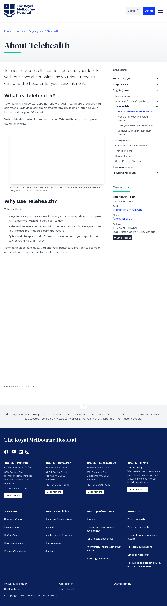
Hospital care (120, 84)
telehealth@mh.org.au (127, 209)
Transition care (123, 150)
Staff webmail (12, 588)
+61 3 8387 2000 (60, 484)
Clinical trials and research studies (142, 537)
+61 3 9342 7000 (18, 488)
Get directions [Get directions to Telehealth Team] (122, 238)
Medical (49, 526)
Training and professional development (100, 528)
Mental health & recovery (59, 535)
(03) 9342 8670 (122, 218)
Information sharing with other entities (103, 548)
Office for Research (138, 554)
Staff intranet (66, 588)
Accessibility (66, 583)
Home (7, 31)
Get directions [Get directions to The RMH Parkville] (13, 495)
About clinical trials (138, 526)
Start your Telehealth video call (135, 125)
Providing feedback (124, 172)
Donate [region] (149, 10)
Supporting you (122, 78)
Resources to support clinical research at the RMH (144, 564)
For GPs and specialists (99, 538)
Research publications (139, 546)
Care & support (53, 543)
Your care (20, 31)
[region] (133, 11)
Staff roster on (122, 583)
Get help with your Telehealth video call (134, 132)
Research (133, 511)
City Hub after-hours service (131, 145)
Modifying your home (127, 96)
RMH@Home (122, 140)
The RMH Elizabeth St (101, 463)
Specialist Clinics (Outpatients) (132, 101)
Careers (90, 518)
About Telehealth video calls (134, 111)
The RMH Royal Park (58, 463)
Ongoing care (36, 31)
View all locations (138, 489)
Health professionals (100, 511)
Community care (122, 166)
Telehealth (53, 31)
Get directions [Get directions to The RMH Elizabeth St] (95, 492)
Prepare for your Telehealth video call (132, 118)
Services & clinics (57, 511)
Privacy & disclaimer (15, 583)
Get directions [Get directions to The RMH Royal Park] (54, 492)
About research (136, 518)
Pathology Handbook (98, 558)
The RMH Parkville (16, 463)
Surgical (49, 551)
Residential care (124, 155)
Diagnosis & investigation (59, 518)
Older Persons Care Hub (128, 161)
